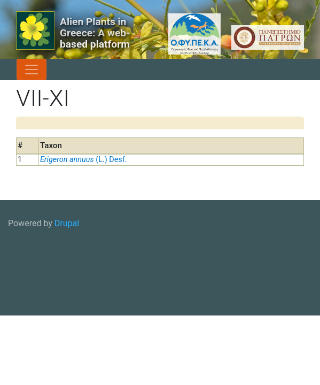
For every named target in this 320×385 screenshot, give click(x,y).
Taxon (51, 145)
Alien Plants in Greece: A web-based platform (95, 33)
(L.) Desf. (83, 159)
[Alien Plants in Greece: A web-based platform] (35, 30)
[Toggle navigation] (31, 69)
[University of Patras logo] (265, 37)
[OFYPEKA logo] (182, 34)
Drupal (66, 223)
